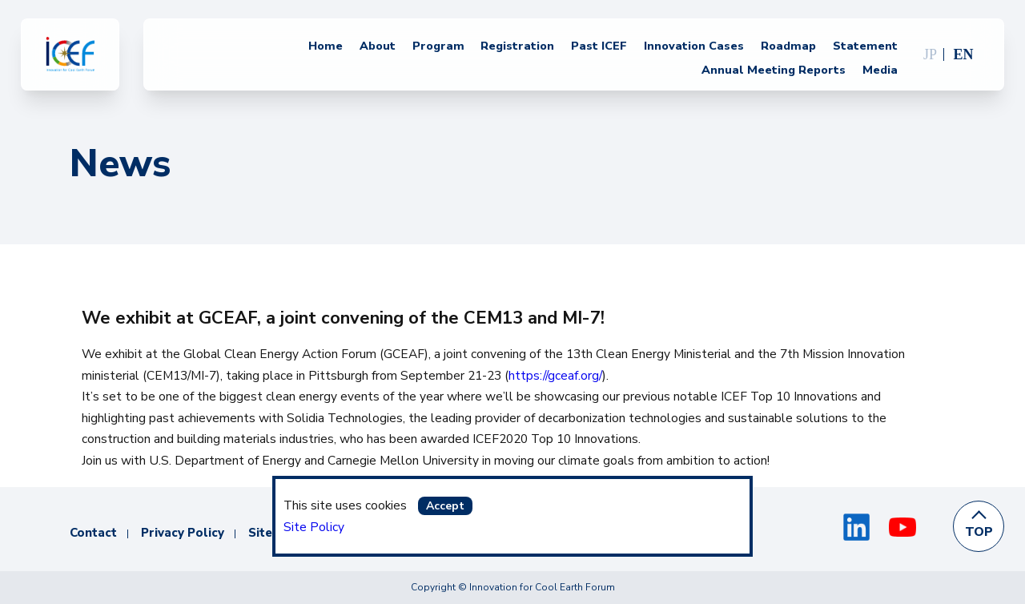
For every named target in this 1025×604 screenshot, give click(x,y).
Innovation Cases (694, 46)
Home (325, 46)
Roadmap (788, 46)
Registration (517, 46)
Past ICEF (599, 46)
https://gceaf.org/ (555, 376)
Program (438, 46)
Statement (865, 46)
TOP (979, 532)
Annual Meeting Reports (773, 70)
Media (880, 70)
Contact (93, 533)
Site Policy (313, 527)
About (378, 46)
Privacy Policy (182, 533)
